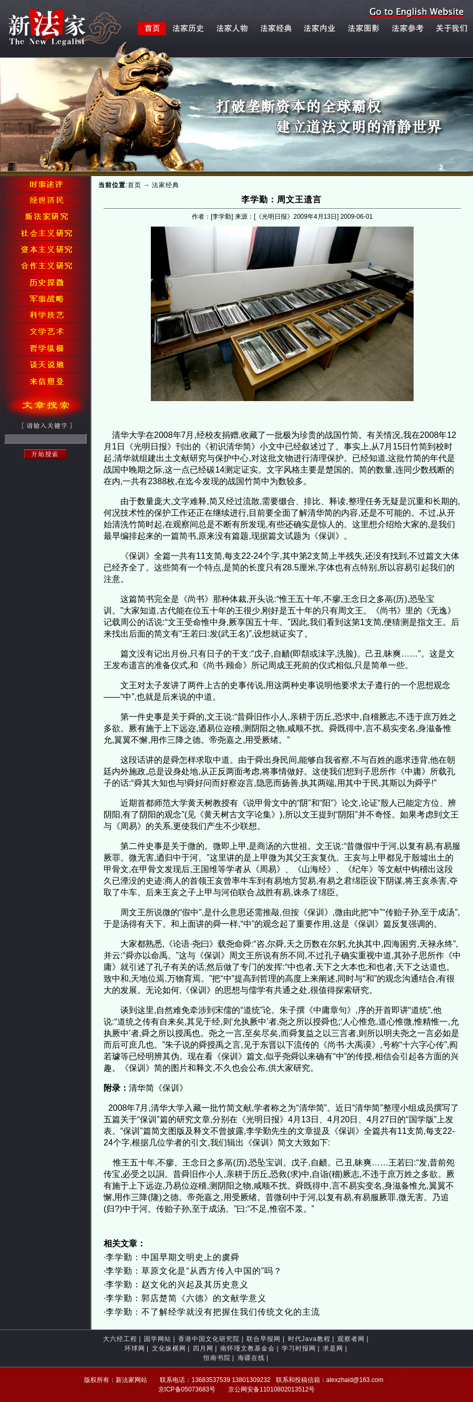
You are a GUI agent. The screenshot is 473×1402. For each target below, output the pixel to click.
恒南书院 (217, 1358)
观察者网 (351, 1339)
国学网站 (157, 1339)
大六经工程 (120, 1339)
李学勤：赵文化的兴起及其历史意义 (177, 1284)
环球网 (135, 1348)
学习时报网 (299, 1348)
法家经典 (165, 185)
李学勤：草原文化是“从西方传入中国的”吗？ (194, 1270)
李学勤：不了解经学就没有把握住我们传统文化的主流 (213, 1311)
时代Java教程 (309, 1339)
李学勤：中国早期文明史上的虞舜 (173, 1257)
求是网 (333, 1348)
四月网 (203, 1348)
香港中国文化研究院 (209, 1339)
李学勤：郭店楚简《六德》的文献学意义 (186, 1298)
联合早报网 (263, 1339)
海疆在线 (251, 1358)
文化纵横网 (169, 1348)
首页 (134, 185)
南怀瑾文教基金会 (247, 1348)
